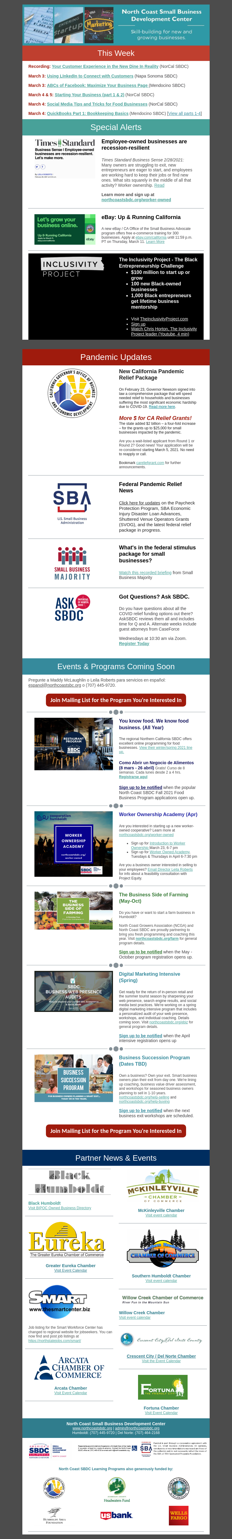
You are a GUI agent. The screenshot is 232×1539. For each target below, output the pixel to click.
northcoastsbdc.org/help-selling (144, 1097)
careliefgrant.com (150, 463)
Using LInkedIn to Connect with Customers (90, 76)
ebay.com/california (151, 237)
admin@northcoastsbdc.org (137, 1428)
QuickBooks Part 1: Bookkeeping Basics (87, 113)
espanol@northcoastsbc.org (54, 685)
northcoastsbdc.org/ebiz (169, 1022)
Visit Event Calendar (70, 1270)
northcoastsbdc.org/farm (157, 938)
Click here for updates (139, 503)
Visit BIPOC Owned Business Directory (59, 1208)
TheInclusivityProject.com (164, 318)
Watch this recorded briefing (145, 572)
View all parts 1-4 (184, 113)
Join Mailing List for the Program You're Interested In (116, 700)
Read (159, 185)
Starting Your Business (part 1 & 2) (89, 94)
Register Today (134, 643)
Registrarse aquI (133, 777)
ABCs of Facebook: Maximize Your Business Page (98, 85)
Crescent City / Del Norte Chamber (161, 1356)
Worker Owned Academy (169, 852)
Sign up (138, 324)
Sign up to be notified (140, 787)
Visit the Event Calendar (161, 1361)
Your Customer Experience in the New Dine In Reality (105, 66)
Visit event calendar (161, 1215)
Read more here (162, 407)
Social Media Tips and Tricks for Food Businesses (97, 104)
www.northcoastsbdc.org (92, 1428)
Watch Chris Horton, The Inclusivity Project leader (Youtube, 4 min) (164, 331)
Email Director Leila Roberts (170, 869)
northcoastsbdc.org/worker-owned (136, 199)
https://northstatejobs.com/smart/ (54, 1341)
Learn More (155, 242)
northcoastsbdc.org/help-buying (144, 1101)
